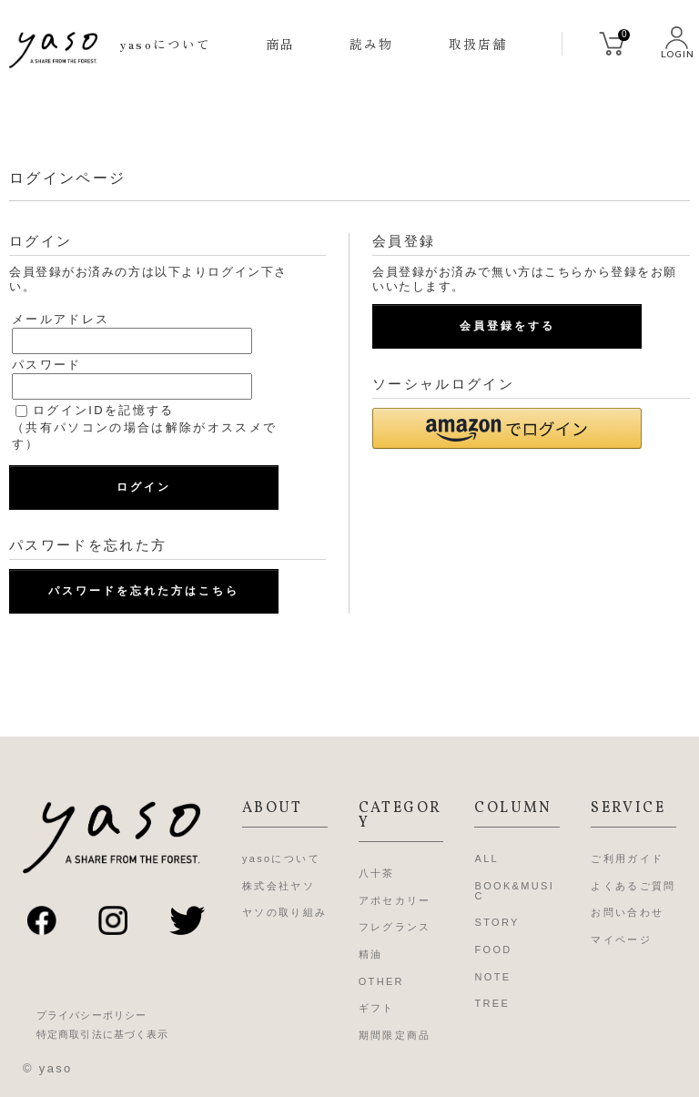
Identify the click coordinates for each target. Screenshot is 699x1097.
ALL (486, 858)
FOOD (493, 949)
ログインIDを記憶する (104, 410)
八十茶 (377, 873)
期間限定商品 (395, 1035)
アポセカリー (395, 900)
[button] (507, 428)
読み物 (371, 44)
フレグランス (395, 926)
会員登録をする (507, 326)
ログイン (143, 487)
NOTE (492, 976)
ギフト (377, 1007)
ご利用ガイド (627, 858)
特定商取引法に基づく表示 (102, 1035)
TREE (492, 1003)
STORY (496, 922)
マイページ (621, 939)
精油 (371, 954)
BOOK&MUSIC (514, 890)
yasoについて (165, 44)
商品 (280, 44)
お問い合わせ (627, 912)
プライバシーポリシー (91, 1016)
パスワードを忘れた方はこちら (143, 590)
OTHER (381, 981)
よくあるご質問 (633, 885)
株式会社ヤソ (278, 885)
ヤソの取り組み (284, 912)
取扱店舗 (478, 44)
